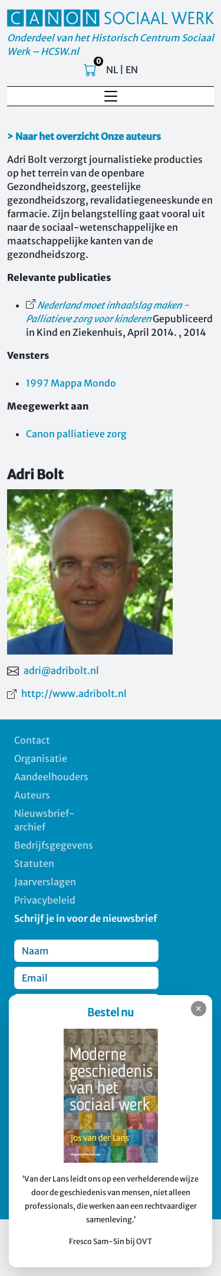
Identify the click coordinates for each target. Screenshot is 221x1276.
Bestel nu (110, 1012)
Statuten (34, 863)
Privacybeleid (44, 900)
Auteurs (32, 795)
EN (132, 70)
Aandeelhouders (51, 777)
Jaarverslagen (45, 882)
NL (112, 70)
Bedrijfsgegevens (53, 845)
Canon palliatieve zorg (76, 434)
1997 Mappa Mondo (71, 383)
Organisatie (40, 758)
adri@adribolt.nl (61, 670)
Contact (32, 740)
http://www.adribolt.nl (74, 693)
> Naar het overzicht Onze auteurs (84, 136)
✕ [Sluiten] (198, 1008)
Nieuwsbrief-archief (44, 820)
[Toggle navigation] (110, 96)
